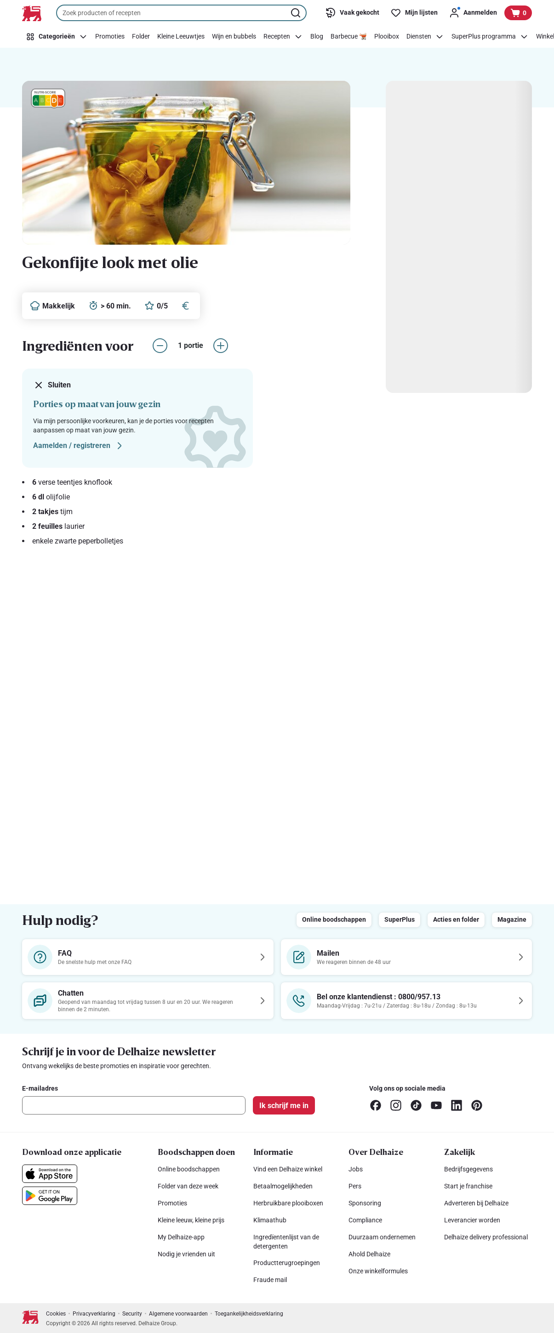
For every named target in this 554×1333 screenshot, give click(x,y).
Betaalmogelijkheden (283, 1186)
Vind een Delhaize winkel (287, 1169)
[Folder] (141, 36)
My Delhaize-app (181, 1237)
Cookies (56, 1314)
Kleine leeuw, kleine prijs (191, 1220)
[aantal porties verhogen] (220, 345)
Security (132, 1314)
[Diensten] (425, 36)
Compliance (365, 1220)
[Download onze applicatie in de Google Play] (49, 1196)
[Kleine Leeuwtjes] (181, 36)
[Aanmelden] (473, 13)
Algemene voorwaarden (178, 1314)
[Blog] (317, 36)
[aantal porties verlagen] (160, 345)
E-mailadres (40, 1088)
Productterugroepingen (286, 1262)
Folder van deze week (188, 1186)
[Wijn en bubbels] (234, 36)
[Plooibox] (387, 36)
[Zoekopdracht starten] (296, 13)
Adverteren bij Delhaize (476, 1203)
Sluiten (52, 385)
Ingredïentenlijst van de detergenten (286, 1241)
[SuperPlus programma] (490, 36)
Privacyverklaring (94, 1314)
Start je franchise (468, 1186)
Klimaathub (269, 1220)
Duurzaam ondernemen (382, 1237)
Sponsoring (364, 1203)
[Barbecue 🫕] (349, 36)
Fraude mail (270, 1279)
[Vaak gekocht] (352, 13)
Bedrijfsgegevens (468, 1169)
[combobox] (181, 13)
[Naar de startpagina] (31, 13)
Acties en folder (456, 919)
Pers (354, 1186)
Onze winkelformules (378, 1271)
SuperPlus (399, 919)
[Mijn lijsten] (414, 13)
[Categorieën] (56, 36)
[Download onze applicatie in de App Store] (49, 1174)
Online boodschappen (334, 919)
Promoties (172, 1203)
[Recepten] (283, 36)
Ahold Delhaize (369, 1254)
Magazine (511, 919)
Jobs (355, 1169)
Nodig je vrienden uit (186, 1254)
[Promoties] (109, 36)
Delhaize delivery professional (486, 1237)
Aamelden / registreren (79, 445)
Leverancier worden (472, 1220)
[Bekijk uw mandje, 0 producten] (518, 13)
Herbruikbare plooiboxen (288, 1203)
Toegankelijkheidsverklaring (249, 1314)
